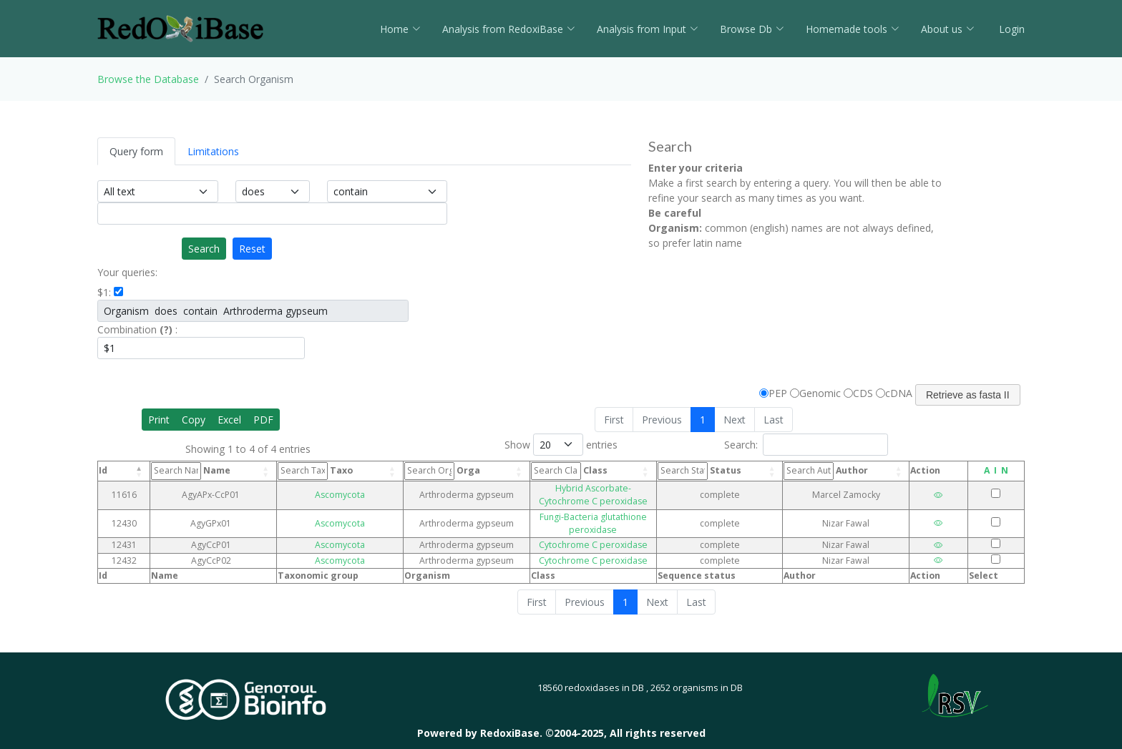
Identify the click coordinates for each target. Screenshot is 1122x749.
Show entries (561, 445)
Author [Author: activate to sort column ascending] (842, 470)
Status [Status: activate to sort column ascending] (727, 470)
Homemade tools (852, 29)
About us (948, 29)
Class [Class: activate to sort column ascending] (516, 470)
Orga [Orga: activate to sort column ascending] (409, 470)
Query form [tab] (136, 151)
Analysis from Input (647, 29)
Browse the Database (148, 79)
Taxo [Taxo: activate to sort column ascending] (303, 470)
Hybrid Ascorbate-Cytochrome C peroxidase (580, 488)
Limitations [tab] (213, 151)
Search (204, 248)
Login (1010, 29)
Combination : (137, 329)
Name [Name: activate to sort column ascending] (194, 470)
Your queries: (127, 272)
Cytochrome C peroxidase (580, 519)
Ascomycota (317, 488)
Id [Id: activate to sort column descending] (103, 470)
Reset (252, 248)
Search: (806, 445)
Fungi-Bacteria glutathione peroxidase (580, 503)
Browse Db (752, 29)
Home (400, 29)
